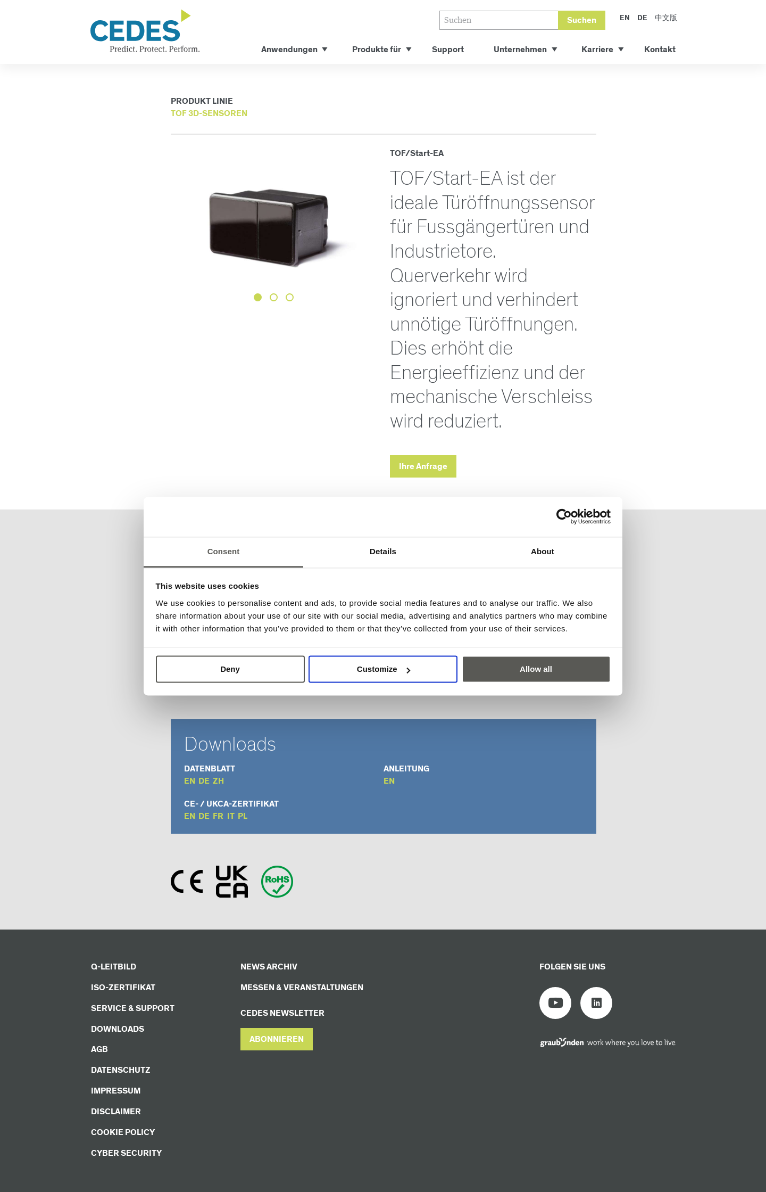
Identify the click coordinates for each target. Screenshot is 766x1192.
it (231, 816)
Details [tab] (383, 551)
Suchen (581, 20)
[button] (276, 1039)
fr (218, 816)
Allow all (536, 668)
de (204, 781)
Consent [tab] (223, 551)
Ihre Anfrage (423, 466)
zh (218, 781)
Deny (230, 668)
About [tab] (542, 551)
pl (242, 816)
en (189, 781)
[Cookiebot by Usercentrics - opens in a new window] (564, 516)
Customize (383, 668)
